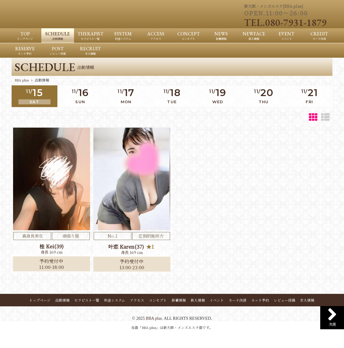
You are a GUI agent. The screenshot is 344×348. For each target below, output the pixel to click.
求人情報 (307, 300)
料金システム (114, 300)
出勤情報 (62, 300)
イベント (217, 300)
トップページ (40, 300)
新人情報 (198, 300)
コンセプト (158, 300)
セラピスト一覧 (86, 300)
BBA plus (153, 319)
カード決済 (237, 300)
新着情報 (179, 300)
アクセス (137, 300)
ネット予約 (260, 300)
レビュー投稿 (284, 300)
